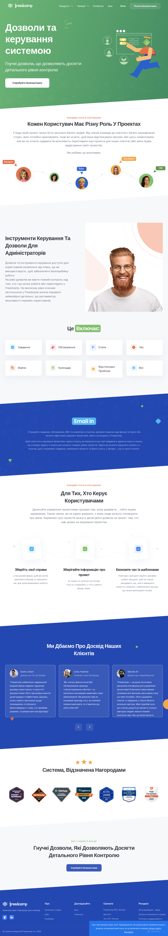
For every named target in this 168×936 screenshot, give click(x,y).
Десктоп (107, 914)
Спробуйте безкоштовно (27, 83)
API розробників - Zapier (149, 910)
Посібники (49, 919)
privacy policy (155, 928)
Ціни (110, 6)
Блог (76, 910)
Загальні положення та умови (152, 914)
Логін (123, 6)
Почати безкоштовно (145, 6)
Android (122, 910)
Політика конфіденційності (150, 919)
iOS (115, 910)
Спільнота (78, 914)
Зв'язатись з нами (53, 910)
